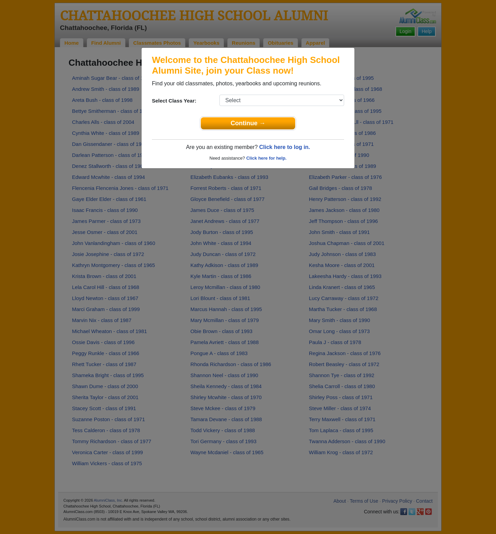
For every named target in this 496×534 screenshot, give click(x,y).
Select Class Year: (174, 101)
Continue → (248, 123)
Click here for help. (266, 158)
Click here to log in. (284, 147)
